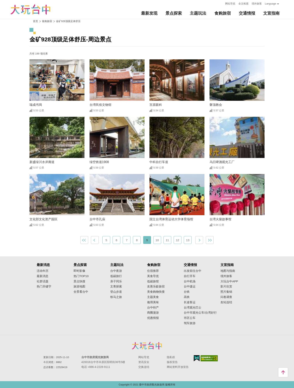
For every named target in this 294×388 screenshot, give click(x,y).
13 (187, 240)
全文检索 (243, 3)
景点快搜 (79, 281)
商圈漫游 (153, 312)
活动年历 (42, 270)
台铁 (187, 291)
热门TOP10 (81, 276)
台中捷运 (189, 286)
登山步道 (116, 291)
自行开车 (189, 276)
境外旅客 (257, 3)
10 (157, 240)
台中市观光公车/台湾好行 (200, 312)
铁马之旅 (116, 297)
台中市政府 (147, 346)
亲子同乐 (116, 281)
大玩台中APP (229, 281)
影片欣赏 (226, 286)
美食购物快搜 (156, 291)
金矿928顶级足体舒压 (68, 21)
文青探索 (116, 286)
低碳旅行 (116, 276)
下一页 (199, 240)
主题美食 (153, 297)
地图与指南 (227, 270)
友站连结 (226, 302)
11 (167, 240)
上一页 (95, 240)
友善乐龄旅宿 (156, 286)
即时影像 (79, 270)
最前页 (84, 240)
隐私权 (171, 357)
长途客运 (189, 302)
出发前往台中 (192, 270)
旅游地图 (79, 286)
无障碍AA (209, 358)
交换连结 (143, 366)
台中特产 (153, 307)
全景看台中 (81, 291)
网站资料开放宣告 (178, 366)
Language (270, 3)
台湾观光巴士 (192, 307)
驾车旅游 (189, 323)
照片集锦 (226, 291)
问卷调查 (226, 297)
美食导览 (153, 276)
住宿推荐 (153, 270)
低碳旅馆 (153, 281)
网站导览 (230, 3)
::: (221, 3)
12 (177, 240)
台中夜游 (116, 270)
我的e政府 (197, 358)
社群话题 (42, 281)
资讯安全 (143, 362)
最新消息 (42, 276)
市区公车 (189, 317)
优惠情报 (153, 317)
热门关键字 (44, 286)
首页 (35, 21)
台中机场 (189, 281)
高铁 (187, 297)
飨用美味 (153, 302)
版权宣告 (172, 362)
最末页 (210, 240)
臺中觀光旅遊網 (30, 9)
